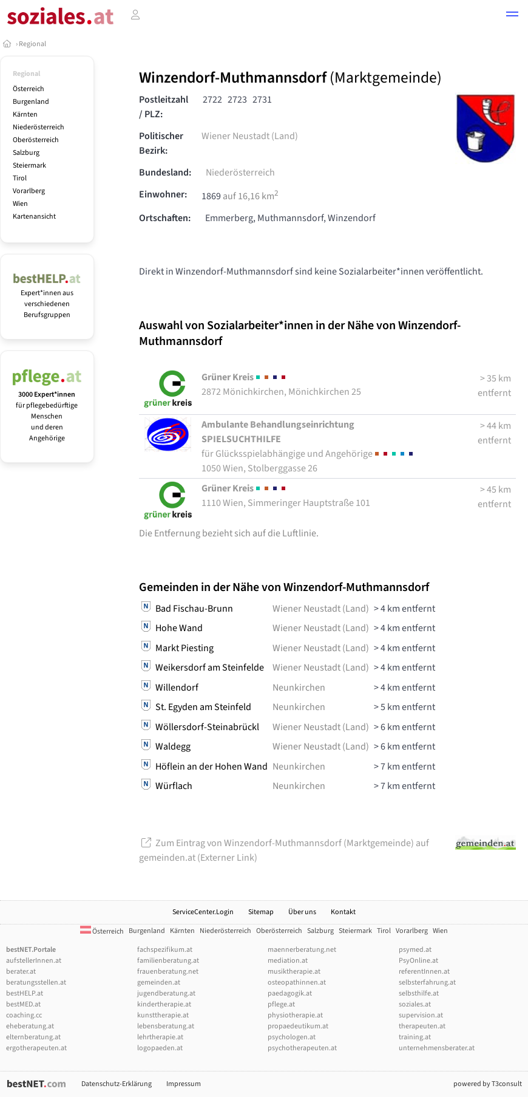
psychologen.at (292, 1037)
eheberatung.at (30, 1026)
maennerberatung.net (302, 950)
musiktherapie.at (294, 971)
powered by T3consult (487, 1084)
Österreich (28, 89)
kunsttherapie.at (163, 1015)
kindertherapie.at (164, 1004)
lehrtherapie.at (160, 1037)
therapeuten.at (422, 1026)
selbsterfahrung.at (427, 982)
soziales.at (415, 1004)
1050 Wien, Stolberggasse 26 (308, 446)
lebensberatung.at (165, 1026)
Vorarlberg (29, 191)
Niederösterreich (38, 127)
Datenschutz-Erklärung (116, 1084)
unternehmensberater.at (437, 1048)
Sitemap (261, 912)
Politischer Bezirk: (161, 143)
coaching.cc (24, 1015)
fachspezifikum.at (164, 950)
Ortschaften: (165, 218)
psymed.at (415, 950)
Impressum (183, 1084)
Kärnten (25, 114)
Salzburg (26, 153)
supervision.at (421, 1015)
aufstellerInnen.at (33, 960)
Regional (32, 44)
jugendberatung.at (166, 993)
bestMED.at (23, 1004)
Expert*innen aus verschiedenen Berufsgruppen (47, 298)
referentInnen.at (424, 971)
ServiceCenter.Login (203, 912)
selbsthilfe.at (419, 993)
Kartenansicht (34, 216)
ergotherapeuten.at (36, 1048)
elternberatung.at (33, 1037)
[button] (512, 16)
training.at (415, 1037)
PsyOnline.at (418, 960)
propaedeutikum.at (298, 1026)
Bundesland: (165, 172)
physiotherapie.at (295, 1015)
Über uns (302, 912)
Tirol (20, 178)
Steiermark (29, 165)
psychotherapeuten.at (302, 1048)
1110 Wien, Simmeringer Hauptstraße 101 (285, 496)
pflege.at (281, 1004)
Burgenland (31, 102)
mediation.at (288, 960)
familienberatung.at (168, 960)
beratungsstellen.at (36, 982)
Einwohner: (163, 194)
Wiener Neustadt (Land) (249, 136)
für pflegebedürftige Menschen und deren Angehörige (47, 410)
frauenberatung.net (167, 971)
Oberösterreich (36, 140)
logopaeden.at (160, 1048)
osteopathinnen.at (297, 982)
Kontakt (343, 912)
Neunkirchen (298, 687)
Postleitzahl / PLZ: (163, 107)
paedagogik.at (290, 993)
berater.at (21, 971)
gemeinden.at (158, 982)
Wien (20, 204)
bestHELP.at (24, 993)
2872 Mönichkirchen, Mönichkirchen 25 (281, 384)
